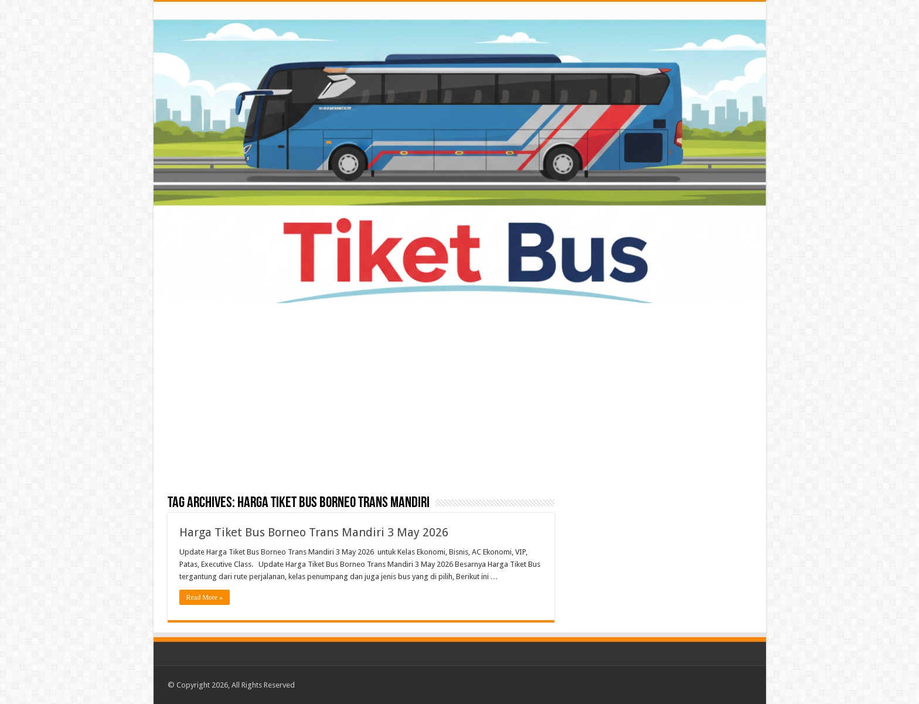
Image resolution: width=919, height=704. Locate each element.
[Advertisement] (460, 400)
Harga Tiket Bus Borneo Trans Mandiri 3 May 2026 (313, 532)
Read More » (204, 597)
